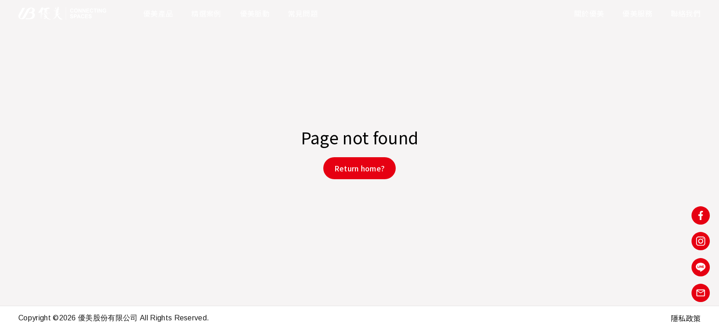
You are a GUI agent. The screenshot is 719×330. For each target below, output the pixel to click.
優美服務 (637, 13)
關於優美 (589, 13)
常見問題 (303, 13)
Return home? (359, 168)
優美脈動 (255, 13)
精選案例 (206, 13)
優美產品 (158, 13)
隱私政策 (686, 318)
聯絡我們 (686, 13)
